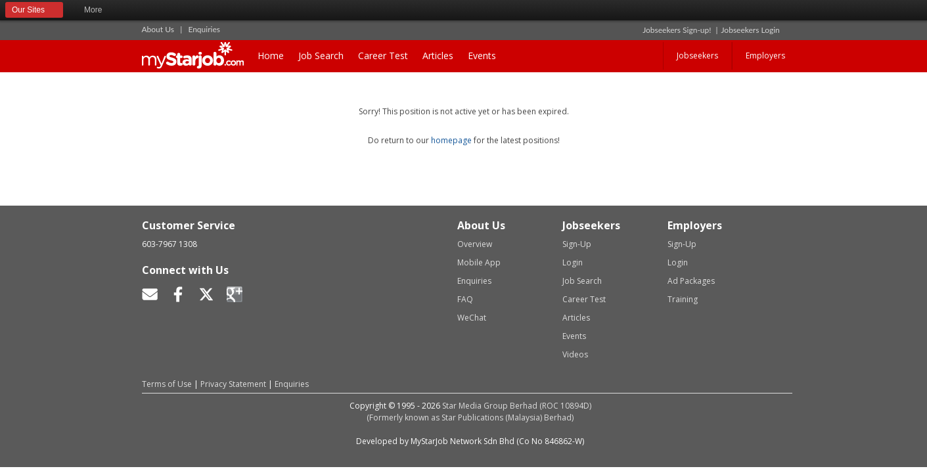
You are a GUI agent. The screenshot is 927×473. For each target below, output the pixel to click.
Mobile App (479, 262)
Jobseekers (697, 55)
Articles (437, 55)
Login (572, 262)
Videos (575, 354)
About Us (158, 29)
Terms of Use (167, 384)
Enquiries (204, 29)
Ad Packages (691, 280)
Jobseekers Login (750, 30)
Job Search (321, 55)
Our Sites (34, 10)
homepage (451, 140)
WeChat (471, 317)
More (99, 10)
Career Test (383, 55)
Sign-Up (576, 244)
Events (482, 55)
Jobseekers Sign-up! (677, 30)
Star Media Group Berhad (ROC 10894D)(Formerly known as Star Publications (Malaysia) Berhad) (479, 411)
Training (682, 299)
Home (271, 55)
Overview (474, 244)
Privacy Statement (233, 384)
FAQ (465, 299)
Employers (765, 55)
